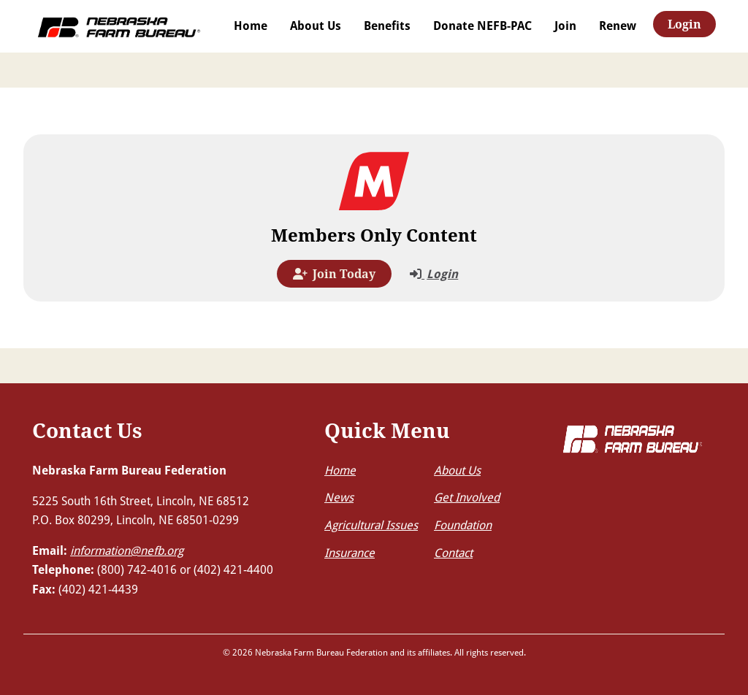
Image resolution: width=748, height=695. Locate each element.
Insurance (349, 552)
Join (565, 26)
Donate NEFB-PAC (482, 26)
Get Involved (467, 496)
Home (250, 26)
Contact (453, 552)
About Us (315, 26)
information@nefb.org (126, 550)
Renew (617, 26)
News (339, 496)
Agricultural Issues (371, 524)
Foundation (463, 524)
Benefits (387, 26)
